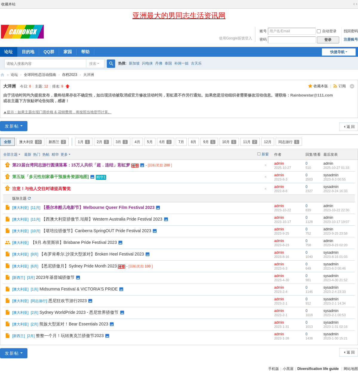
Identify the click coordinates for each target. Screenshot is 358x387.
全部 (7, 142)
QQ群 (49, 51)
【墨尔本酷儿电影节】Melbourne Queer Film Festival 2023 (98, 207)
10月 (229, 142)
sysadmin (331, 175)
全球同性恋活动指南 (40, 75)
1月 (84, 142)
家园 (68, 51)
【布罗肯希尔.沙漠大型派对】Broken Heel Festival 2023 (91, 254)
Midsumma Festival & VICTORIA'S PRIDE (78, 289)
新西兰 (57, 142)
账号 (263, 31)
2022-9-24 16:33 (335, 191)
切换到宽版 (355, 4)
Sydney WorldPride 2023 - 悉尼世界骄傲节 (78, 312)
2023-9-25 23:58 (335, 233)
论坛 (14, 75)
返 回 (351, 127)
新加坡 (134, 63)
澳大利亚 (30, 142)
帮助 (85, 51)
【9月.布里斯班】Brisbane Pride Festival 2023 (74, 242)
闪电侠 (147, 63)
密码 (263, 39)
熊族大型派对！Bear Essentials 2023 (73, 324)
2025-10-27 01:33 (336, 167)
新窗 (265, 154)
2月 (103, 142)
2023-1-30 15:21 (335, 338)
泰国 (168, 63)
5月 (150, 142)
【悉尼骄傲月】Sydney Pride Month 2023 (78, 266)
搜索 (92, 64)
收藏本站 (8, 4)
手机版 (273, 369)
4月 (137, 142)
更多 (64, 154)
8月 (194, 142)
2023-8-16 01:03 (335, 256)
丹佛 (158, 63)
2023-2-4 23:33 (334, 291)
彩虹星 (2, 75)
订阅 (342, 86)
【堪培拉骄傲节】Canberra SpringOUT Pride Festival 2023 (96, 230)
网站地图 (351, 369)
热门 (36, 154)
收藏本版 (321, 86)
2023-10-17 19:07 (336, 222)
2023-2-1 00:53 (334, 315)
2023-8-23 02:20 (335, 245)
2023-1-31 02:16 (335, 326)
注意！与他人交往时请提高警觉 (41, 188)
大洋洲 (9, 86)
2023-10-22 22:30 (336, 210)
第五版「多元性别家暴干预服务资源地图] (50, 176)
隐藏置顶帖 (265, 178)
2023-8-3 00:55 (334, 179)
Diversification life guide (318, 369)
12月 (267, 142)
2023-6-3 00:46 (334, 268)
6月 (166, 142)
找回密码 (351, 31)
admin (279, 163)
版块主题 (19, 198)
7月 (181, 142)
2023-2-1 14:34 (334, 303)
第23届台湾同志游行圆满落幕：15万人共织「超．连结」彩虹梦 (71, 165)
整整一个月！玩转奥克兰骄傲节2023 (70, 335)
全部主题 (10, 154)
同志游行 (288, 142)
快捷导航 (337, 52)
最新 (27, 154)
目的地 (28, 51)
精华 (55, 154)
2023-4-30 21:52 (335, 280)
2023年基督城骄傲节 (55, 277)
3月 (122, 142)
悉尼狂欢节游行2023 (67, 300)
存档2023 (69, 75)
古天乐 (196, 63)
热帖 (46, 154)
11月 (250, 142)
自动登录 (327, 31)
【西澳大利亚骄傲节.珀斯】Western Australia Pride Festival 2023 (101, 219)
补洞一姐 (181, 63)
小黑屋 (288, 369)
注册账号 (351, 39)
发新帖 (12, 126)
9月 (209, 142)
